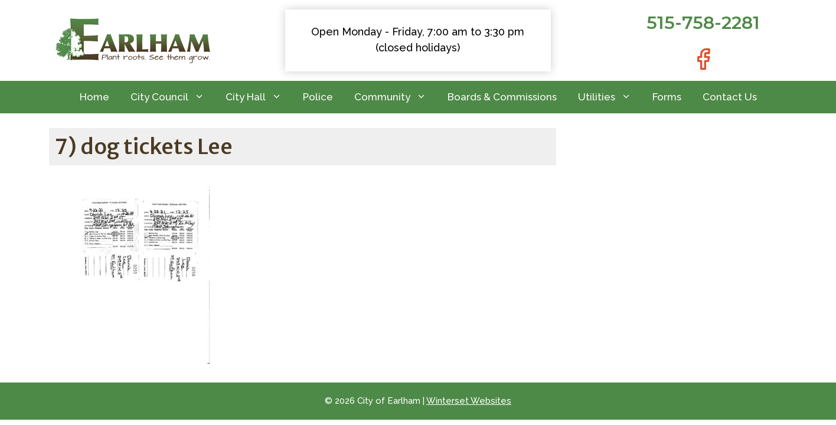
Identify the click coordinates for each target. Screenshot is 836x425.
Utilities (610, 97)
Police (318, 97)
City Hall (259, 97)
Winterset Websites (468, 400)
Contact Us (730, 97)
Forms (666, 97)
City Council (172, 97)
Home (94, 97)
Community (395, 97)
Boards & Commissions (502, 97)
